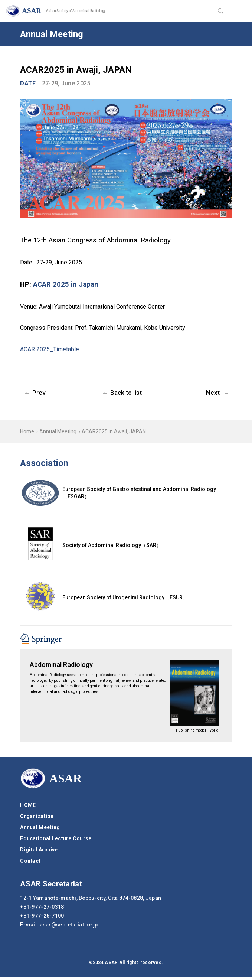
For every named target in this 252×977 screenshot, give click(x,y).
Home (27, 431)
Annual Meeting (57, 431)
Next (213, 392)
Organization (36, 816)
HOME (28, 805)
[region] (126, 431)
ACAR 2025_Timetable (49, 349)
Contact (30, 861)
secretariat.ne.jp (69, 925)
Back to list (126, 392)
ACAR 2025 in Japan (66, 284)
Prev (38, 392)
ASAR (63, 10)
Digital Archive (39, 850)
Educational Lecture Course (55, 838)
